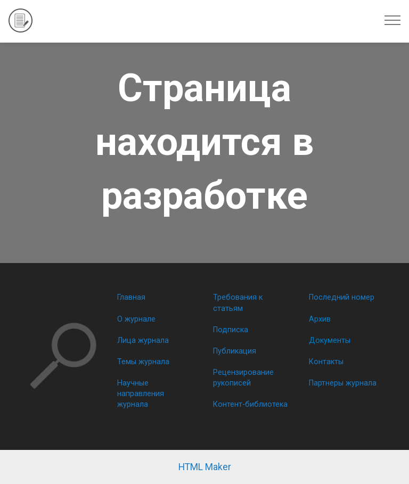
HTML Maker (204, 467)
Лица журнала (143, 340)
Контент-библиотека (250, 404)
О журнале (136, 319)
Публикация (234, 351)
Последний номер (341, 297)
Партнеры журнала (343, 383)
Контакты (326, 361)
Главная (131, 297)
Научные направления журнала (140, 394)
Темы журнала (143, 361)
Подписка (230, 329)
